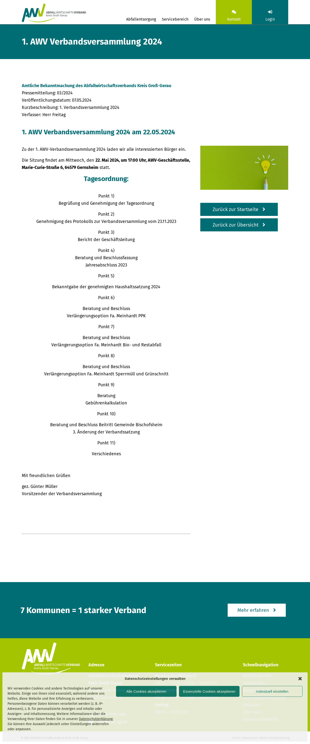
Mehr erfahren (253, 610)
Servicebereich (175, 19)
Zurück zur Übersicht (235, 225)
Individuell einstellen (272, 691)
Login (270, 19)
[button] (300, 678)
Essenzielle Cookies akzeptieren (209, 691)
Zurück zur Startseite (235, 209)
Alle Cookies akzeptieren (146, 691)
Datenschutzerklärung (96, 719)
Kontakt (234, 19)
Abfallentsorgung (141, 19)
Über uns (202, 19)
